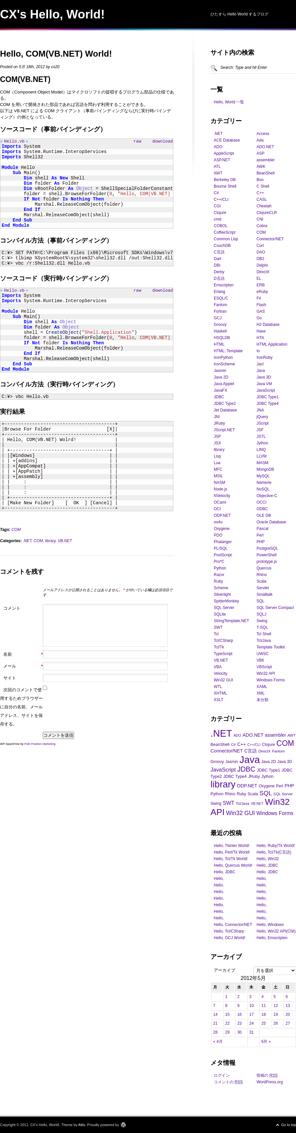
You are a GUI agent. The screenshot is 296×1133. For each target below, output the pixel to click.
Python (220, 568)
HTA (260, 337)
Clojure (220, 212)
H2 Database (268, 324)
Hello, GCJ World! (229, 937)
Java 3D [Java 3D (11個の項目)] (284, 761)
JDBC (219, 397)
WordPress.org (270, 1082)
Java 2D (221, 377)
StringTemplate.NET (231, 621)
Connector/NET (270, 239)
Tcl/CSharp (223, 640)
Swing (262, 621)
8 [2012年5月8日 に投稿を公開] (226, 1005)
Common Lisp (226, 239)
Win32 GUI (223, 680)
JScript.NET (224, 430)
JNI (217, 416)
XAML (262, 686)
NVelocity (222, 495)
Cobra (262, 226)
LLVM (261, 456)
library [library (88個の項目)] (222, 784)
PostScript (223, 555)
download (162, 142)
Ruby (218, 581)
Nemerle (264, 482)
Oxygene (222, 528)
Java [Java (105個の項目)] (249, 759)
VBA (218, 667)
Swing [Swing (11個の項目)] (215, 803)
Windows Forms (271, 680)
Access (263, 133)
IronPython (223, 357)
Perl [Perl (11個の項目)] (279, 786)
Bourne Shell (225, 186)
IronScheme (224, 364)
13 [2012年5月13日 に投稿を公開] (287, 1005)
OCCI (261, 502)
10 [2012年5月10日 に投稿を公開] (251, 1005)
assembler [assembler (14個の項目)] (275, 735)
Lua (217, 463)
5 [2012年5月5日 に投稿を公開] (275, 996)
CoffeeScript (224, 232)
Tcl (216, 634)
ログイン (222, 1075)
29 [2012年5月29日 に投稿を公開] (227, 1032)
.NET (27, 542)
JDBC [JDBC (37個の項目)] (246, 769)
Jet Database (225, 410)
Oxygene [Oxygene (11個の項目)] (266, 786)
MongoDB (265, 469)
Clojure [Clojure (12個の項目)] (268, 744)
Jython (262, 443)
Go (259, 318)
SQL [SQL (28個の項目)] (265, 793)
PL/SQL (221, 548)
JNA (260, 410)
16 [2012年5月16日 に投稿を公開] (239, 1014)
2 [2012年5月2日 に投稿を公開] (238, 996)
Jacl (260, 364)
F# (259, 298)
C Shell (263, 186)
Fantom (220, 305)
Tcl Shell (264, 634)
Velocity (220, 673)
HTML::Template (228, 351)
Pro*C (219, 561)
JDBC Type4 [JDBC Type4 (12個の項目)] (235, 776)
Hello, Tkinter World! (231, 845)
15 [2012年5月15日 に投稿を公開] (227, 1014)
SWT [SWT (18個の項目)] (228, 803)
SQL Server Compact (275, 607)
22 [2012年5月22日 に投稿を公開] (227, 1023)
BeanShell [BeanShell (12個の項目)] (220, 744)
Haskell (220, 331)
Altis (81, 1125)
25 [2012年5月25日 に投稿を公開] (263, 1023)
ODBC (262, 509)
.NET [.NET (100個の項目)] (221, 733)
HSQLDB (222, 337)
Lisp (217, 456)
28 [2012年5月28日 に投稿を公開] (215, 1032)
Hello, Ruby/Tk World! (276, 845)
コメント (11, 610)
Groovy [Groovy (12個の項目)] (217, 761)
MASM (262, 463)
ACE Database (227, 140)
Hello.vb (14, 142)
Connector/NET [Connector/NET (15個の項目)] (226, 750)
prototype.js (267, 561)
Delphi (262, 265)
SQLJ (261, 614)
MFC (218, 469)
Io (258, 351)
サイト (9, 679)
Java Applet (224, 384)
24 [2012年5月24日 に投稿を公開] (251, 1023)
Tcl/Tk (219, 647)
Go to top (288, 1125)
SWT (218, 627)
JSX (217, 443)
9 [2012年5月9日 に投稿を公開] (238, 1005)
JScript (263, 423)
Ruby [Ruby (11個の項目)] (241, 794)
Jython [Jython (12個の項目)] (267, 776)
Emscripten (224, 285)
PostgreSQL (267, 548)
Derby (219, 272)
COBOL (221, 226)
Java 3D (264, 377)
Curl (260, 245)
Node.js (220, 489)
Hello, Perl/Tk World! (232, 852)
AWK (261, 166)
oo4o (218, 522)
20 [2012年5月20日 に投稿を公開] (287, 1014)
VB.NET (65, 542)
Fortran (220, 311)
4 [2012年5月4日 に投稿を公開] (262, 996)
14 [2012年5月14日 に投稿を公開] (215, 1014)
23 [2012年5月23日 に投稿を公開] (239, 1023)
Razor (219, 574)
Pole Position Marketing (40, 746)
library (50, 542)
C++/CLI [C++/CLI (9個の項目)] (253, 745)
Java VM (264, 384)
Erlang (219, 291)
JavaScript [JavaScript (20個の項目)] (223, 770)
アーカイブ (224, 970)
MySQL (263, 476)
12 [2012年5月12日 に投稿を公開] (276, 1005)
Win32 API (266, 673)
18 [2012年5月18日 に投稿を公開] (263, 1014)
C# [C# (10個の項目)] (233, 745)
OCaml (220, 502)
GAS (261, 311)
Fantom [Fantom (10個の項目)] (278, 751)
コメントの (228, 1082)
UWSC (263, 653)
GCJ (218, 318)
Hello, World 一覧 (229, 102)
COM (16, 531)
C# (216, 193)
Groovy (220, 324)
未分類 (262, 700)
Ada (260, 140)
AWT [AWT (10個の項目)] (291, 735)
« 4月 (218, 1041)
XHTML (220, 693)
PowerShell (267, 555)
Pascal (262, 528)
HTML (219, 344)
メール (23, 668)
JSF (260, 430)
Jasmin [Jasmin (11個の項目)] (231, 761)
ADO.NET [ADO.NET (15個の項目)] (253, 735)
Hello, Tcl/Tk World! (231, 858)
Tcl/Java (264, 640)
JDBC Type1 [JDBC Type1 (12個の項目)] (268, 770)
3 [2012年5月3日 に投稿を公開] (250, 996)
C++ (260, 193)
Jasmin (220, 370)
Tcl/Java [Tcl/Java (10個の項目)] (242, 803)
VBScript (264, 667)
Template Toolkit (271, 647)
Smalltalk (265, 594)
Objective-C (267, 495)
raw (137, 142)
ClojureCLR (267, 212)
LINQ (261, 449)
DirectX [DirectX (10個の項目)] (264, 751)
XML (261, 693)
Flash (261, 305)
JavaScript (266, 390)
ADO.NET (265, 147)
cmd (217, 219)
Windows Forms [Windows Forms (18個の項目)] (274, 813)
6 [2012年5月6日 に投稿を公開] (286, 996)
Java (261, 370)
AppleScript (224, 153)
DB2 (260, 258)
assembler (266, 160)
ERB (261, 285)
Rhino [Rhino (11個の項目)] (230, 794)
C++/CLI (221, 199)
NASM (219, 482)
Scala (261, 581)
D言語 (219, 278)
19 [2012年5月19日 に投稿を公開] (276, 1014)
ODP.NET (222, 515)
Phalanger (223, 542)
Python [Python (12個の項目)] (216, 794)
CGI (217, 206)
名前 (23, 656)
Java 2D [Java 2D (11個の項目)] (268, 761)
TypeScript (223, 653)
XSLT (218, 700)
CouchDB (222, 245)
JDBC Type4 (268, 403)
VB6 (260, 660)
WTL (218, 686)
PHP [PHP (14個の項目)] (289, 785)
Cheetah (264, 206)
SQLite (220, 614)
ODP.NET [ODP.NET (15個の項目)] (247, 785)
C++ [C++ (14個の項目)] (241, 744)
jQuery (262, 416)
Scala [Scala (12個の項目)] (253, 794)
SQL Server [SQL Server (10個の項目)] (283, 794)
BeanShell (266, 173)
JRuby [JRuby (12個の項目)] (254, 776)
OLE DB (264, 515)
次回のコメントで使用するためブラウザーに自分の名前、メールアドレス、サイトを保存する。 (21, 708)
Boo (260, 179)
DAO (261, 252)
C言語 (219, 252)
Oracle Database (271, 522)
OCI (217, 509)
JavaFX (220, 390)
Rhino (262, 574)
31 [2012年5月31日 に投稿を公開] (251, 1032)
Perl (260, 535)
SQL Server (224, 607)
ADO (218, 147)
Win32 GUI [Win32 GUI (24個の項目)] (240, 813)
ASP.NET (222, 160)
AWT (218, 173)
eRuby (262, 291)
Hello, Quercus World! (233, 865)
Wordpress (123, 1124)
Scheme (221, 588)
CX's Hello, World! (52, 14)
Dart (217, 258)
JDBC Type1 (268, 397)
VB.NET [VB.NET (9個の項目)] (257, 803)
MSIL (218, 476)
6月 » (266, 1041)
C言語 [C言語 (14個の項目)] (250, 750)
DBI (217, 265)
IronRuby (265, 357)
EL (259, 278)
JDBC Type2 (225, 403)
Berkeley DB (225, 179)
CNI (260, 219)
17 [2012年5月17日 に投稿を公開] (251, 1014)
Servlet (263, 588)
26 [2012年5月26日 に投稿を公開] (276, 1023)
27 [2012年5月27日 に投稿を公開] (287, 1023)
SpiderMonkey (226, 601)
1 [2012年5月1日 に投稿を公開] (226, 996)
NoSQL (263, 489)
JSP (217, 436)
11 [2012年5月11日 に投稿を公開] (263, 1005)
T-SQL (262, 627)
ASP (260, 153)
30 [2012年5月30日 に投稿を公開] (239, 1032)
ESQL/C (221, 298)
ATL (217, 166)
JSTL (261, 436)
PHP (261, 542)
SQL (260, 601)
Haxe (261, 331)
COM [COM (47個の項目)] (285, 743)
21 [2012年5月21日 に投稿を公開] (215, 1023)
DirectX (263, 272)
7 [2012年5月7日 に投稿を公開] (214, 1005)
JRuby (219, 423)
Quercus (264, 568)
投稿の (267, 1075)
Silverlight (222, 594)
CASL (262, 199)
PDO (218, 535)
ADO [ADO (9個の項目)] (237, 735)
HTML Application (272, 344)
